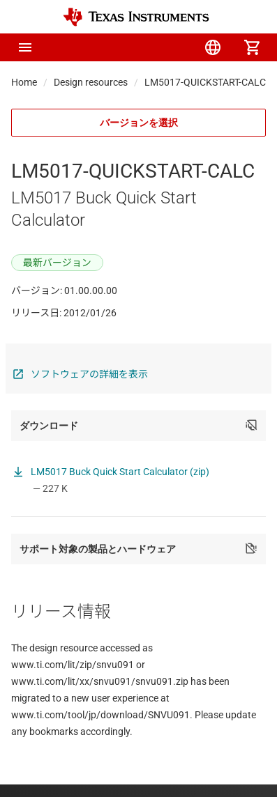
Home (24, 82)
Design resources (91, 82)
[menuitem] (134, 47)
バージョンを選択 (139, 122)
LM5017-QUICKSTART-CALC (205, 82)
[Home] (136, 17)
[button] (25, 47)
